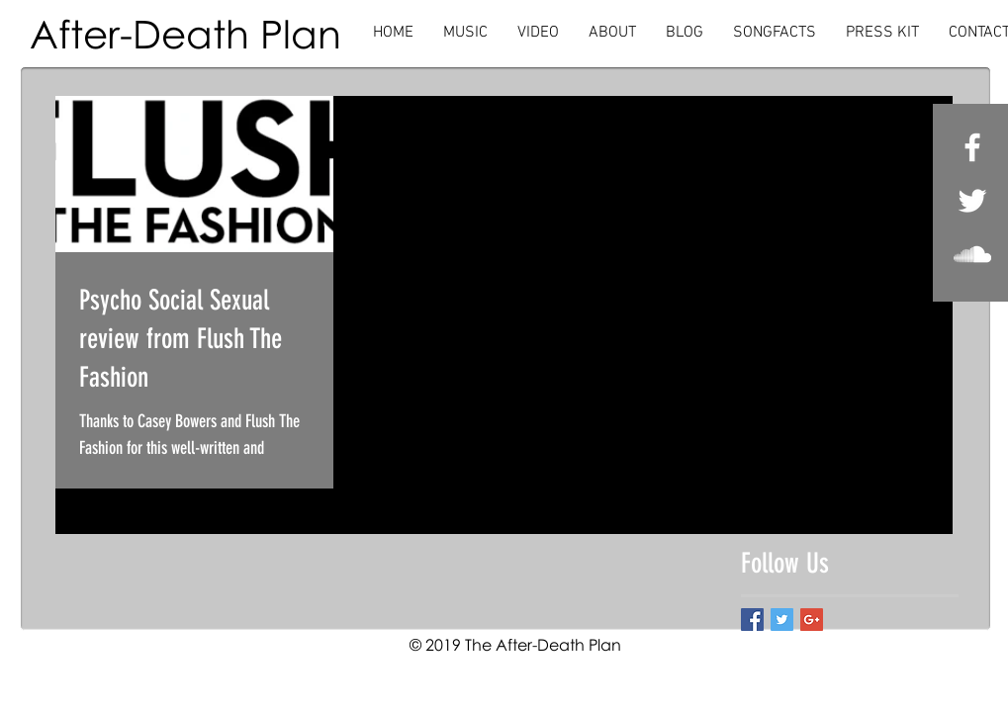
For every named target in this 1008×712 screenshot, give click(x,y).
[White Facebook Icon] (972, 147)
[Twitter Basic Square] (782, 619)
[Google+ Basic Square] (811, 619)
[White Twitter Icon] (972, 201)
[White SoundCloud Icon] (972, 254)
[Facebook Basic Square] (752, 619)
